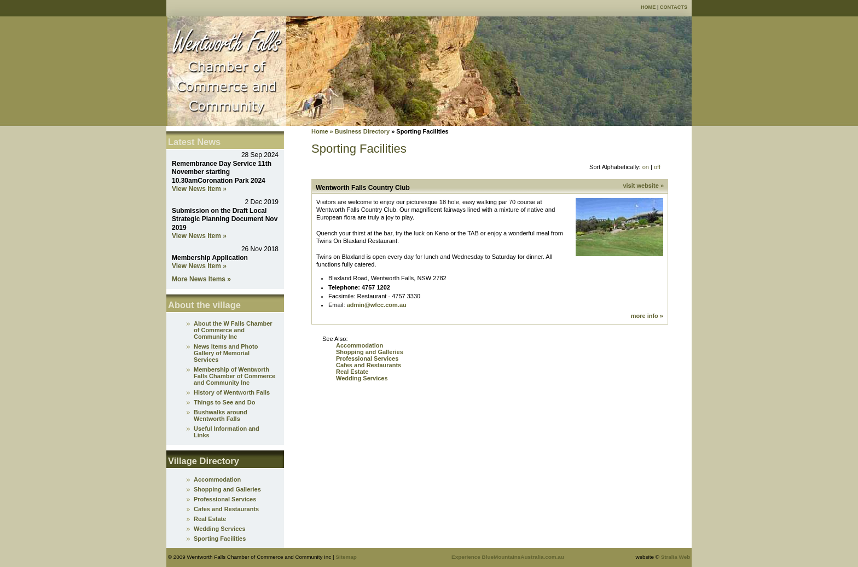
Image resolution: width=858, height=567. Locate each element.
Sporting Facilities (220, 538)
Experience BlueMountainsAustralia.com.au (507, 557)
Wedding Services (362, 378)
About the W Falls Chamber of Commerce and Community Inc (233, 330)
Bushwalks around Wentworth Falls (220, 415)
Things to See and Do (224, 402)
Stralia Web (676, 557)
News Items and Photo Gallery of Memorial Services (226, 353)
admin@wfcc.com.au (377, 305)
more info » (647, 316)
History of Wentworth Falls (232, 392)
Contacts (673, 7)
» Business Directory (359, 131)
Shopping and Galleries (369, 352)
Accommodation (359, 345)
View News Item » (199, 189)
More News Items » (201, 279)
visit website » (643, 185)
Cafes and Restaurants (368, 365)
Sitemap (345, 557)
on (645, 167)
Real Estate (352, 371)
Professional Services (367, 358)
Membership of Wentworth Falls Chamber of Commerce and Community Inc (234, 376)
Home (648, 7)
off (657, 167)
